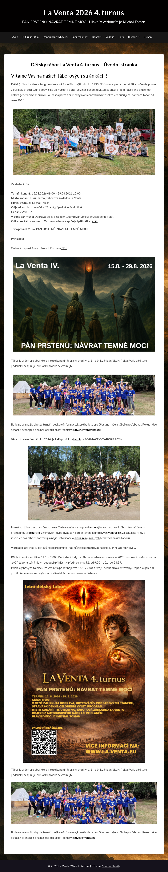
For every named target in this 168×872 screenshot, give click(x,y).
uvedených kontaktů (88, 429)
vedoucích (114, 532)
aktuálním (80, 538)
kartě (77, 439)
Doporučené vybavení (55, 36)
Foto (121, 36)
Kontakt (96, 36)
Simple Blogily (111, 866)
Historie (132, 36)
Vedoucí (110, 36)
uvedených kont (85, 837)
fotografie (34, 532)
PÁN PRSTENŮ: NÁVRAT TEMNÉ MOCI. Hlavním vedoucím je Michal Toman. (84, 22)
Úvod (15, 36)
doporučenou (87, 527)
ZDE (95, 221)
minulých (94, 538)
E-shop (148, 36)
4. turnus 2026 (30, 36)
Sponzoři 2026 (80, 36)
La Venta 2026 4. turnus (84, 12)
